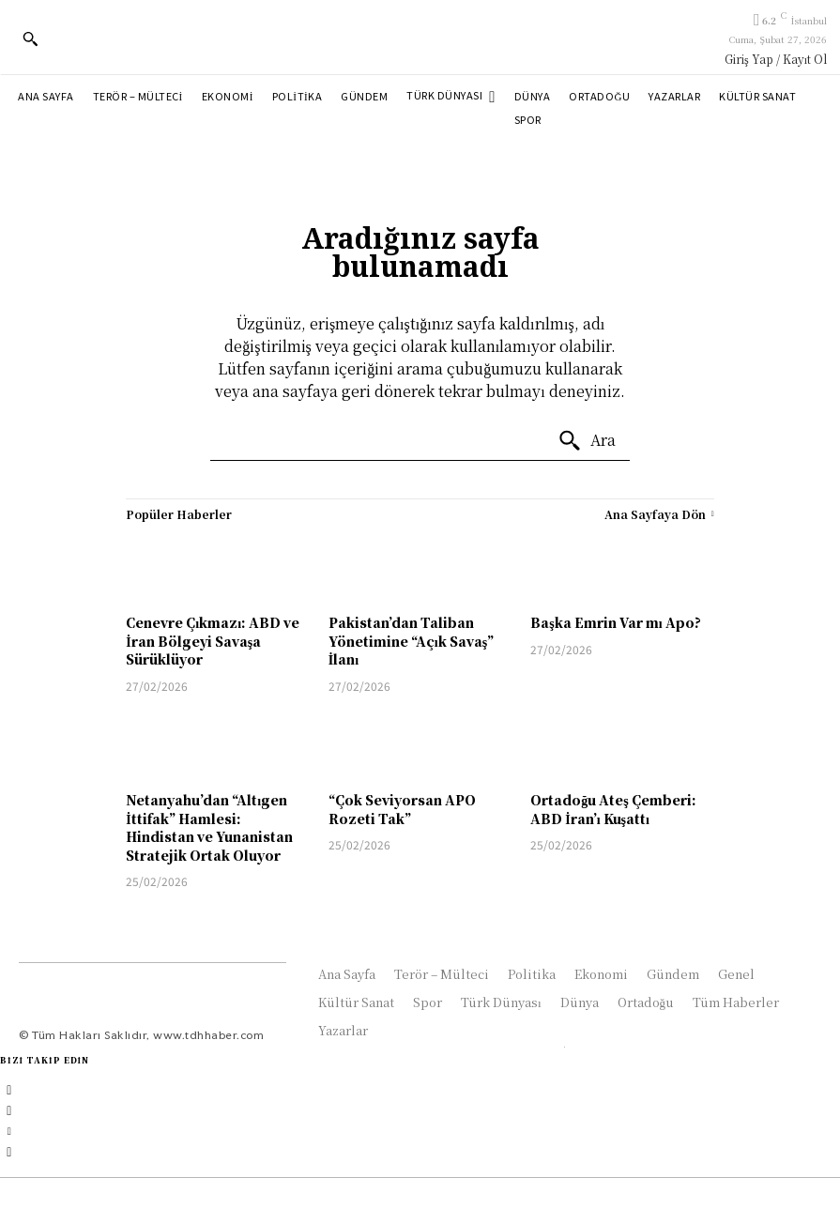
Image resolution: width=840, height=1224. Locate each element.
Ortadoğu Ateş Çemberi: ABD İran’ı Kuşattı (612, 809)
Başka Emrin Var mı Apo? (615, 622)
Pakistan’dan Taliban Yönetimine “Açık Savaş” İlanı (411, 640)
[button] (30, 38)
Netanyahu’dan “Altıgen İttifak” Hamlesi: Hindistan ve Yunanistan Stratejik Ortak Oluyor (209, 827)
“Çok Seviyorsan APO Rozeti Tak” (402, 809)
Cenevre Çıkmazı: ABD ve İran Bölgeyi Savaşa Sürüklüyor (212, 640)
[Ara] (586, 441)
